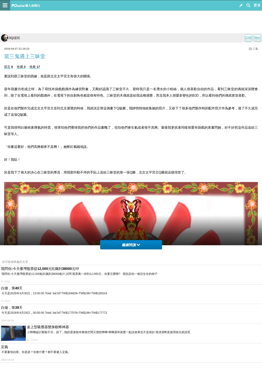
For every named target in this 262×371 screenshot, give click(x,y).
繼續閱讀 (131, 245)
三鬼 (255, 48)
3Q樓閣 (10, 38)
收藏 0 (21, 66)
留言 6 (8, 66)
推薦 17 (35, 66)
